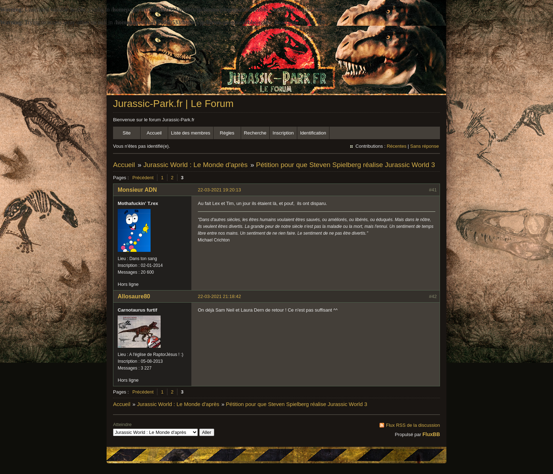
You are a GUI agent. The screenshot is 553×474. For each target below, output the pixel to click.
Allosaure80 (134, 296)
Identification (313, 133)
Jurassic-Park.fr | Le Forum (173, 103)
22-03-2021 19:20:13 (219, 189)
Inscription (283, 133)
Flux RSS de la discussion (413, 425)
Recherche (255, 133)
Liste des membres (190, 133)
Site (127, 133)
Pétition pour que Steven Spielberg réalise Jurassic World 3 (345, 164)
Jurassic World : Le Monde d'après (195, 164)
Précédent (142, 177)
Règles (227, 133)
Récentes (396, 146)
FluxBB (431, 434)
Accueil (154, 133)
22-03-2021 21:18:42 (219, 296)
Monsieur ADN (137, 190)
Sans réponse (424, 146)
